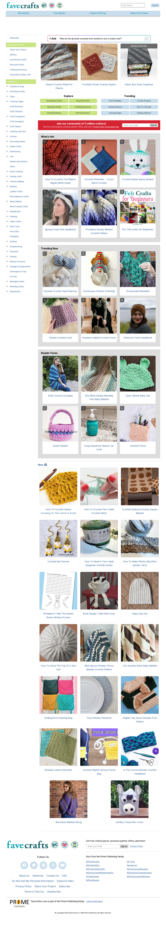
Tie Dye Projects (144, 101)
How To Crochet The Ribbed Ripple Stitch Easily (60, 181)
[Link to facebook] (24, 865)
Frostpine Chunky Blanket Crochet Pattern (99, 231)
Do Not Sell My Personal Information (33, 881)
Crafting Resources (18, 69)
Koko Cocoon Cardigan (60, 395)
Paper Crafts (15, 221)
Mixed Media (16, 201)
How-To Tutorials (144, 107)
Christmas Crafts (17, 91)
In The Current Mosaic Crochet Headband (139, 772)
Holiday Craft (15, 176)
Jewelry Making (17, 181)
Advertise (37, 875)
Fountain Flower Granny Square (99, 84)
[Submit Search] (155, 5)
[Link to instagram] (53, 865)
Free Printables (115, 101)
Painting (13, 216)
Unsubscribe (54, 891)
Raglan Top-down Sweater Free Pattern (140, 719)
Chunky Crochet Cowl (60, 337)
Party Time (15, 226)
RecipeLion (132, 865)
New (42, 464)
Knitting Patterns (144, 113)
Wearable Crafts (17, 281)
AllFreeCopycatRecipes (137, 869)
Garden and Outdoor (19, 161)
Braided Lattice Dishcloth (58, 770)
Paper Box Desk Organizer (139, 84)
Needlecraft (15, 211)
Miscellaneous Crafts (19, 196)
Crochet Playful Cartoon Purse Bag (99, 772)
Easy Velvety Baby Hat (138, 395)
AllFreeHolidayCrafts (95, 869)
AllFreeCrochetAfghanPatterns (99, 873)
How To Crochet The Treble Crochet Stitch (99, 511)
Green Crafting (16, 171)
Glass (12, 166)
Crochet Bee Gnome (58, 561)
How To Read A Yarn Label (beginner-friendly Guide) (99, 563)
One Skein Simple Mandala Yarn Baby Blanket (99, 397)
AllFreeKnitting (92, 865)
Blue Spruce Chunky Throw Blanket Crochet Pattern (99, 667)
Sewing (13, 256)
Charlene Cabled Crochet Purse (99, 337)
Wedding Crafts (17, 286)
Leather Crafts (16, 191)
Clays (12, 96)
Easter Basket (60, 445)
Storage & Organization (20, 266)
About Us (24, 875)
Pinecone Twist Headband (138, 337)
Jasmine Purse (138, 445)
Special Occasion (17, 261)
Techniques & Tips (18, 271)
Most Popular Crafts (19, 206)
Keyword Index (65, 881)
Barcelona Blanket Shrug (68, 822)
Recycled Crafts (17, 64)
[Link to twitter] (34, 865)
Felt (11, 156)
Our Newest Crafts (18, 59)
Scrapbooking (16, 246)
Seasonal (14, 251)
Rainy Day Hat (139, 613)
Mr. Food (131, 861)
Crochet (13, 136)
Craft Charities (16, 111)
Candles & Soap (17, 86)
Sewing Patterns (115, 107)
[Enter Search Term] (133, 5)
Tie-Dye (13, 276)
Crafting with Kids (18, 131)
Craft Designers (17, 121)
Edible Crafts (15, 146)
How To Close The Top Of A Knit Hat (58, 667)
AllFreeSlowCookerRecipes (139, 873)
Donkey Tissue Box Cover (129, 822)
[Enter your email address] (103, 846)
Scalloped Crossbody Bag (58, 717)
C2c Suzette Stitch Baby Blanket (140, 665)
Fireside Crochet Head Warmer (60, 291)
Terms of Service (34, 891)
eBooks (13, 54)
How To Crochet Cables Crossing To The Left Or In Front (58, 511)
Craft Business (16, 106)
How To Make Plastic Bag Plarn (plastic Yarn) (140, 563)
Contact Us (52, 875)
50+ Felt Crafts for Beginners (138, 229)
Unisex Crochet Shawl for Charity (59, 86)
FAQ (64, 875)
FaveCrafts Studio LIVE (20, 74)
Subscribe (14, 38)
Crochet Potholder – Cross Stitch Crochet (99, 181)
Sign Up (154, 125)
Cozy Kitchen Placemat (99, 717)
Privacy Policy (99, 127)
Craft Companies (17, 116)
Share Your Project (18, 49)
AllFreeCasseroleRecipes (138, 876)
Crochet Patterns (54, 113)
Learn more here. (94, 901)
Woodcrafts (15, 291)
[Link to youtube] (62, 865)
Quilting (13, 241)
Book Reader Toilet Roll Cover (99, 613)
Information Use (112, 127)
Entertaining (15, 151)
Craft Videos (15, 126)
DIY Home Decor (83, 113)
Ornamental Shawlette (138, 291)
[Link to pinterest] (43, 865)
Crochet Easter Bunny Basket (137, 179)
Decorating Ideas (17, 141)
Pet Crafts (14, 231)
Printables (14, 236)
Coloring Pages (17, 101)
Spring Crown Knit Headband (60, 229)
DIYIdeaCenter (92, 876)
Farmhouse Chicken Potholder (99, 291)
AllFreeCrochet (92, 861)
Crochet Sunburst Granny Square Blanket (140, 511)
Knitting (13, 186)
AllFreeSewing (92, 880)
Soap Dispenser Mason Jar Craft (99, 447)
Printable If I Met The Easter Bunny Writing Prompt (58, 615)
